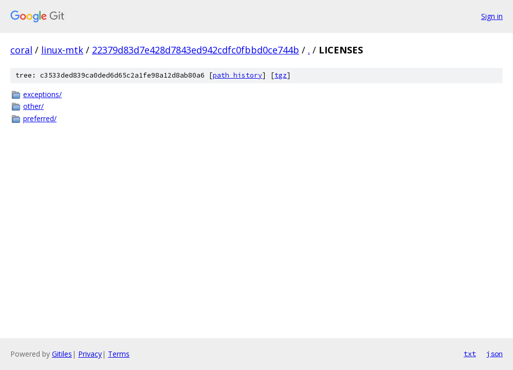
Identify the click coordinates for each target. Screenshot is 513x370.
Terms (119, 354)
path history (237, 75)
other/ (33, 106)
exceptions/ (42, 94)
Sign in (492, 16)
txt (470, 353)
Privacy (90, 354)
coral (21, 50)
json (494, 353)
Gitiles (62, 354)
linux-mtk (62, 50)
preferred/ (40, 118)
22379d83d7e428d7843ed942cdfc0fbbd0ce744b (195, 50)
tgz (280, 75)
